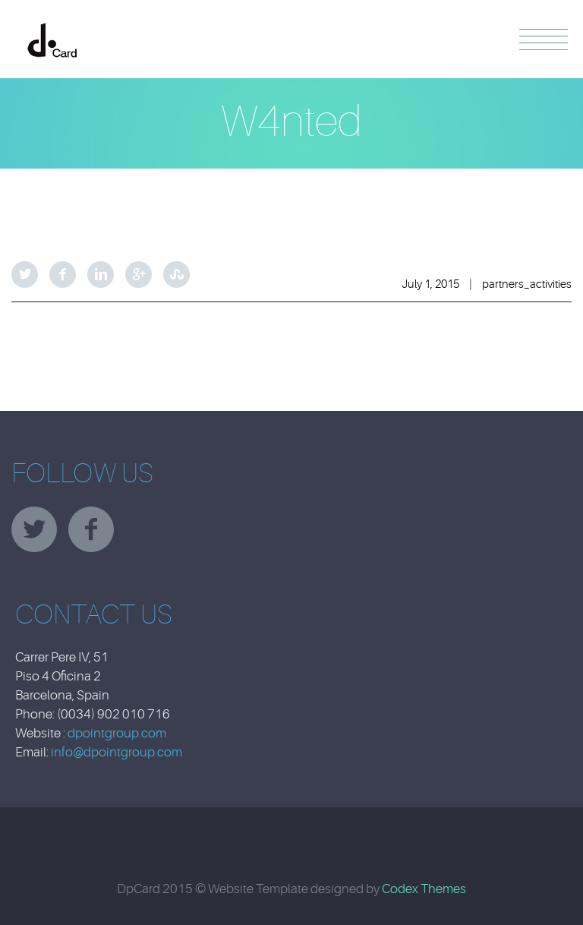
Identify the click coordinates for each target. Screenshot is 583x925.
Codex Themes (424, 889)
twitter (34, 529)
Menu (543, 39)
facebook (91, 529)
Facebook (62, 274)
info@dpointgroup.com (116, 752)
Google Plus (138, 274)
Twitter (24, 274)
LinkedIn (100, 274)
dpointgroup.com (117, 733)
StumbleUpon (176, 274)
